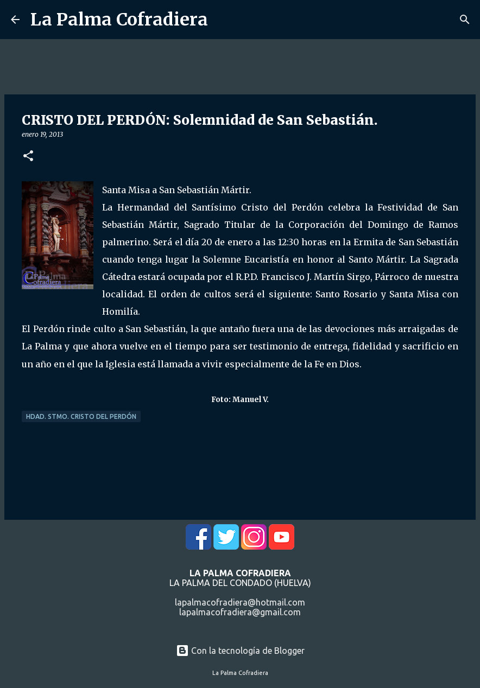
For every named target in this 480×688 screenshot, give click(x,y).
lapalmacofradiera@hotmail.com (240, 602)
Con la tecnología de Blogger (240, 650)
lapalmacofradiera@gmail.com (240, 612)
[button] (28, 156)
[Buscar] (464, 20)
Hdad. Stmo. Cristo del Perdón (81, 416)
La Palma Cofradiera (119, 19)
